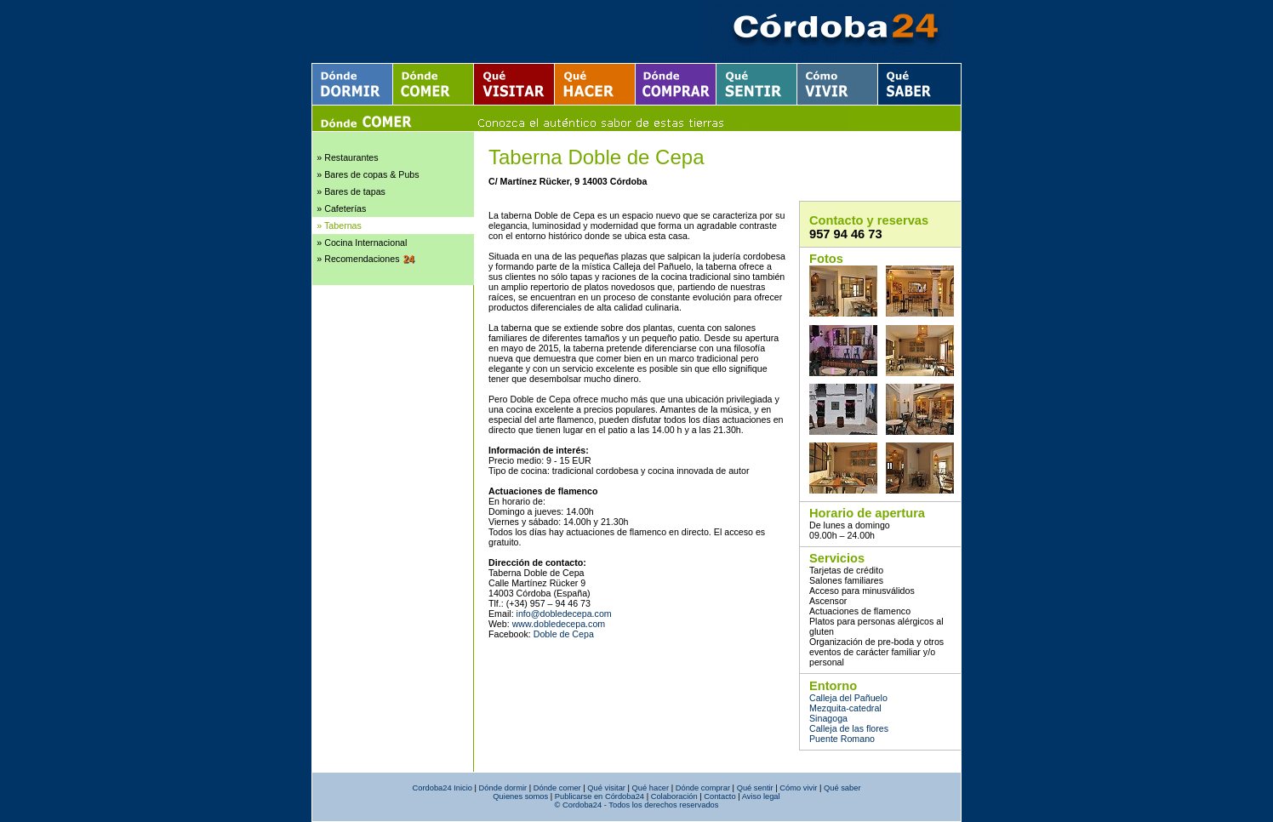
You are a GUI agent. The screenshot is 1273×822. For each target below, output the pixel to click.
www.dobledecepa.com (559, 624)
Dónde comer (557, 788)
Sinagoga (828, 718)
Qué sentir (755, 788)
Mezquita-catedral (845, 708)
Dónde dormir (503, 788)
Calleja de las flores (848, 728)
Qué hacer (651, 788)
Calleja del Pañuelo (848, 698)
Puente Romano (842, 739)
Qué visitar (606, 788)
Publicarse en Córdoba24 (599, 796)
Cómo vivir (798, 788)
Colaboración (674, 796)
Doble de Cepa (564, 634)
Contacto (719, 796)
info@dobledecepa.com (564, 613)
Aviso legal (761, 796)
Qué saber (842, 788)
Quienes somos (520, 796)
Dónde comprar (703, 788)
